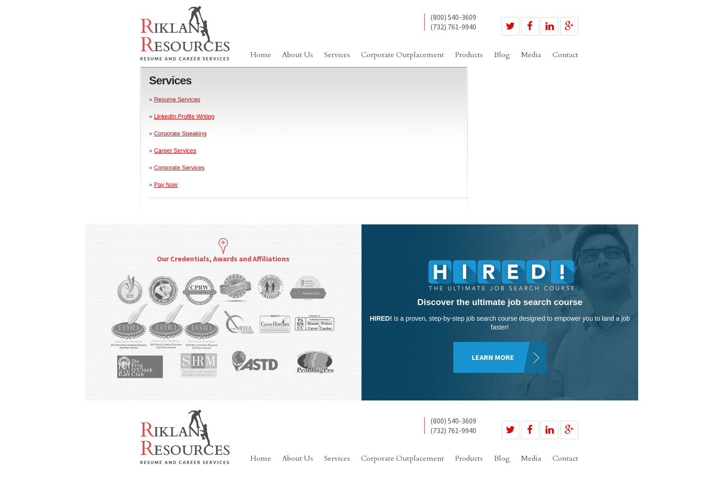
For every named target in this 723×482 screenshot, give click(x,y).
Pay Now (166, 184)
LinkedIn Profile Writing (184, 116)
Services (337, 55)
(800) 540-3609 (453, 17)
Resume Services (177, 99)
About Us (297, 55)
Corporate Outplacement (402, 55)
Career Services (175, 150)
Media (531, 55)
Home (260, 55)
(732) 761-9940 (453, 26)
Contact (565, 55)
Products (469, 55)
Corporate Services (179, 167)
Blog (502, 55)
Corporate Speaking (180, 133)
